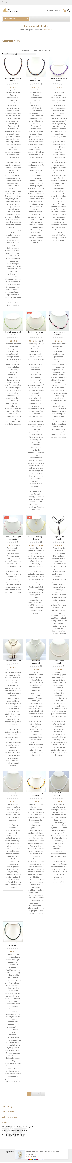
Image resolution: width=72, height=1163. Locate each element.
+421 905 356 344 (54, 10)
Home (22, 30)
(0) (18, 84)
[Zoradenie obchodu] (19, 54)
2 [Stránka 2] (33, 1094)
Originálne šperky (33, 30)
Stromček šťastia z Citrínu (38, 1152)
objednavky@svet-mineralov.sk (14, 1130)
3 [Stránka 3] (38, 1094)
